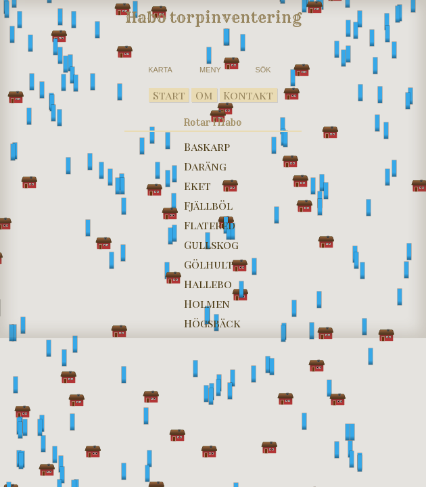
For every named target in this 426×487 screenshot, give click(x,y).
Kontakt (248, 95)
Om (204, 95)
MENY (210, 70)
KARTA (160, 70)
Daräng (205, 166)
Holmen (207, 303)
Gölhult (208, 264)
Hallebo (208, 284)
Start (169, 95)
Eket (197, 186)
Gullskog (211, 244)
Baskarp (207, 146)
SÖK (262, 70)
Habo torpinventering (213, 17)
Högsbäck (212, 323)
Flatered (209, 225)
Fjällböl (208, 205)
